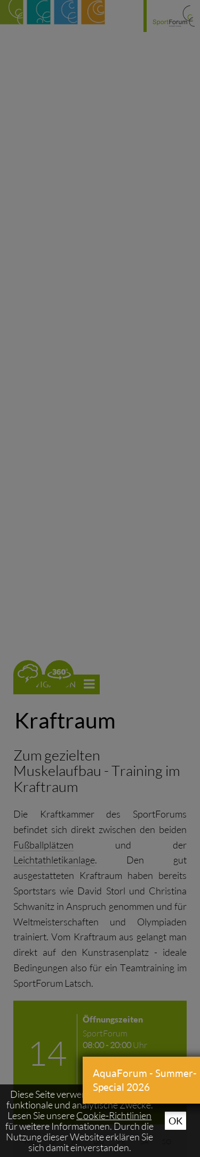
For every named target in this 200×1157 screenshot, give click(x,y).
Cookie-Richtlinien (113, 1115)
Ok (175, 1121)
